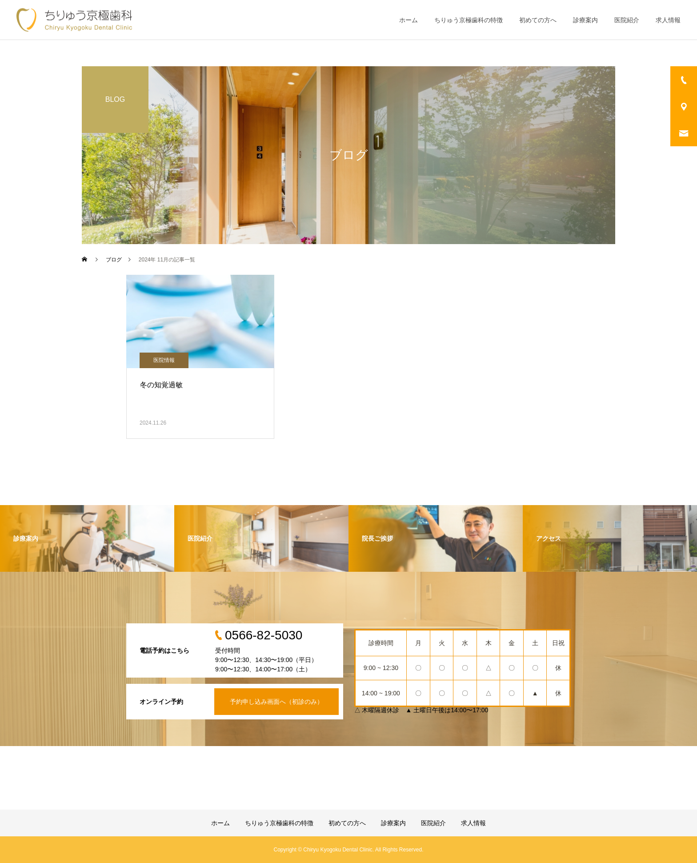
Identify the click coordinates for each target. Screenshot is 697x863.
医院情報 (164, 360)
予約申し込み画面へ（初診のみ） (276, 701)
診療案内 (585, 20)
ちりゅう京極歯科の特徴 (468, 20)
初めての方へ (538, 20)
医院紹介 (626, 20)
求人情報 (668, 20)
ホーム (408, 20)
